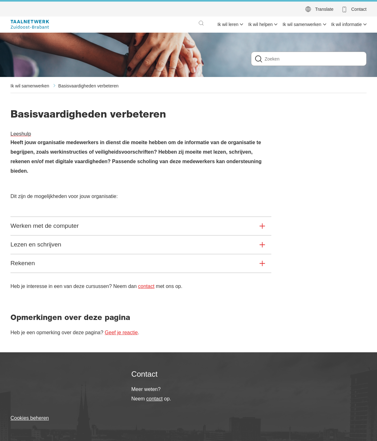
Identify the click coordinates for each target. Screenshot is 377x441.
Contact (359, 9)
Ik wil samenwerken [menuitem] (301, 24)
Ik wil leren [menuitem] (227, 24)
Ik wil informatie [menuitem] (346, 24)
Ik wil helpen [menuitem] (260, 24)
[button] (201, 23)
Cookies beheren (29, 418)
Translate (324, 9)
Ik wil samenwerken (29, 85)
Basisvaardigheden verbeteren (88, 85)
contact (146, 286)
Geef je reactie (121, 332)
